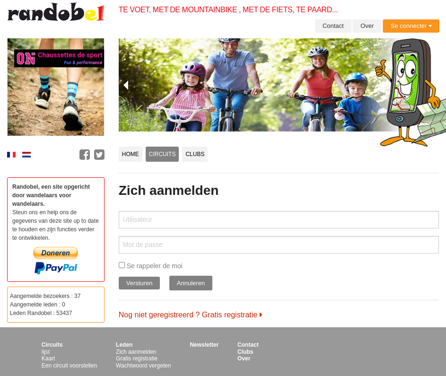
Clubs (194, 154)
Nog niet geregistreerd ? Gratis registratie (190, 315)
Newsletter (204, 344)
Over (367, 25)
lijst (46, 352)
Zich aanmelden (136, 352)
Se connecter (411, 25)
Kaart (48, 358)
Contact (333, 25)
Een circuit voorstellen (69, 365)
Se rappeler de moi (151, 266)
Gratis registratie (136, 358)
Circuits (162, 154)
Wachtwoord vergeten (143, 365)
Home (130, 154)
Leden (124, 344)
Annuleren (191, 283)
